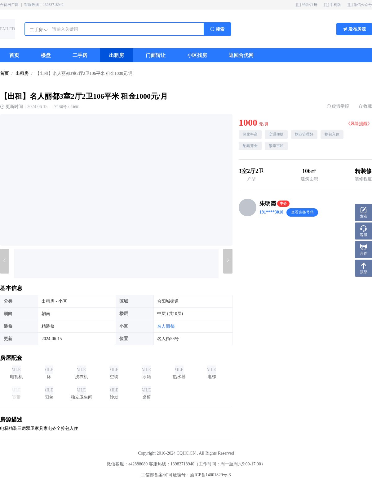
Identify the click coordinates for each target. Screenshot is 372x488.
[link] (4, 73)
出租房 (22, 73)
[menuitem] (14, 55)
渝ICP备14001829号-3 (210, 475)
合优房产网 (9, 4)
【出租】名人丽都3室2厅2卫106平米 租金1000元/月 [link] (84, 73)
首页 (4, 73)
